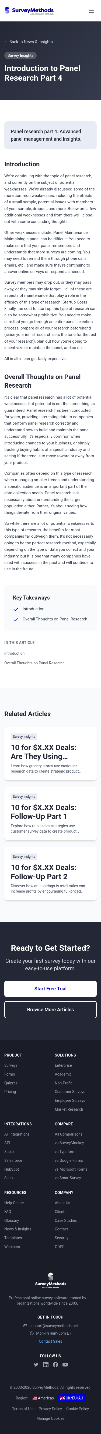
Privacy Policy (50, 1409)
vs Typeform (65, 1152)
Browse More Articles (50, 1009)
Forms (9, 1074)
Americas (43, 1398)
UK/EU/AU (71, 1398)
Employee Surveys (70, 1100)
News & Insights (17, 1229)
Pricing (10, 1091)
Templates (13, 1238)
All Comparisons (69, 1134)
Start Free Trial (50, 988)
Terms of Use (23, 1409)
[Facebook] (55, 1364)
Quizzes (11, 1083)
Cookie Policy (77, 1409)
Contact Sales (50, 1341)
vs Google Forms (69, 1160)
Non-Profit (63, 1083)
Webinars (12, 1247)
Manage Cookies (50, 1418)
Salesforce (13, 1160)
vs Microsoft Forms (71, 1169)
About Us (62, 1203)
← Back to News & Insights (28, 41)
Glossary (11, 1220)
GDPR (60, 1247)
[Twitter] (36, 1364)
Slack (8, 1178)
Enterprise (63, 1065)
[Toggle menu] (91, 10)
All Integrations (17, 1134)
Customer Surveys (70, 1091)
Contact (61, 1229)
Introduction (14, 653)
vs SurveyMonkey (69, 1143)
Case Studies (66, 1220)
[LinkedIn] (45, 1364)
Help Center (14, 1203)
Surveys (11, 1065)
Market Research (69, 1109)
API (7, 1143)
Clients (61, 1212)
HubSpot (11, 1169)
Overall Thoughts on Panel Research (34, 663)
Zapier (9, 1152)
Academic (63, 1074)
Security (61, 1238)
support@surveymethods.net (50, 1326)
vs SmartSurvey (68, 1178)
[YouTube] (65, 1364)
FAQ (7, 1212)
